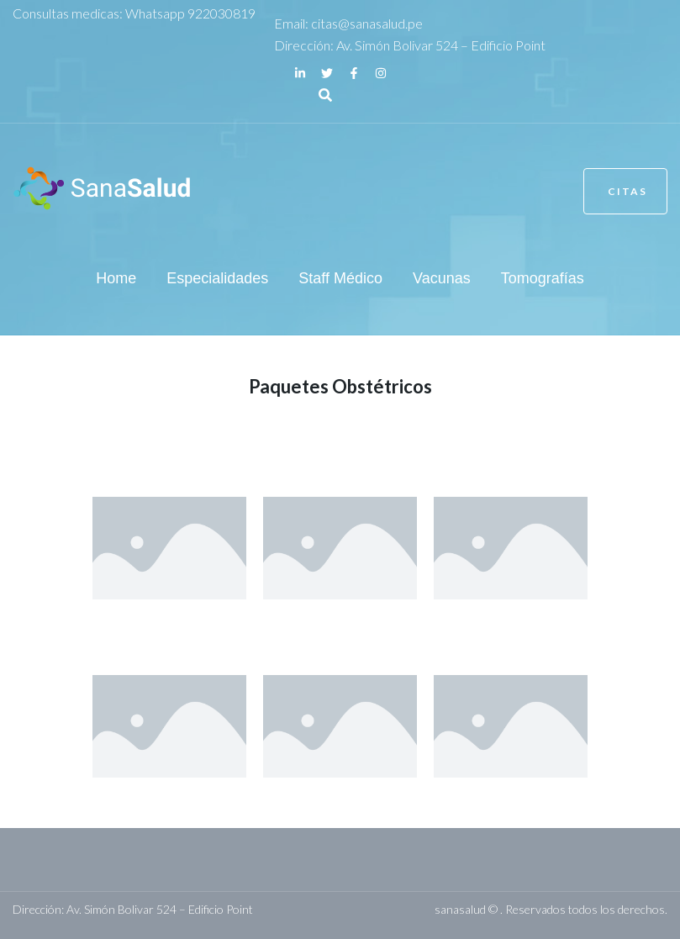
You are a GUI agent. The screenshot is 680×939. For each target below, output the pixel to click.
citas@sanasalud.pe (367, 23)
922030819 (221, 13)
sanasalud (460, 909)
